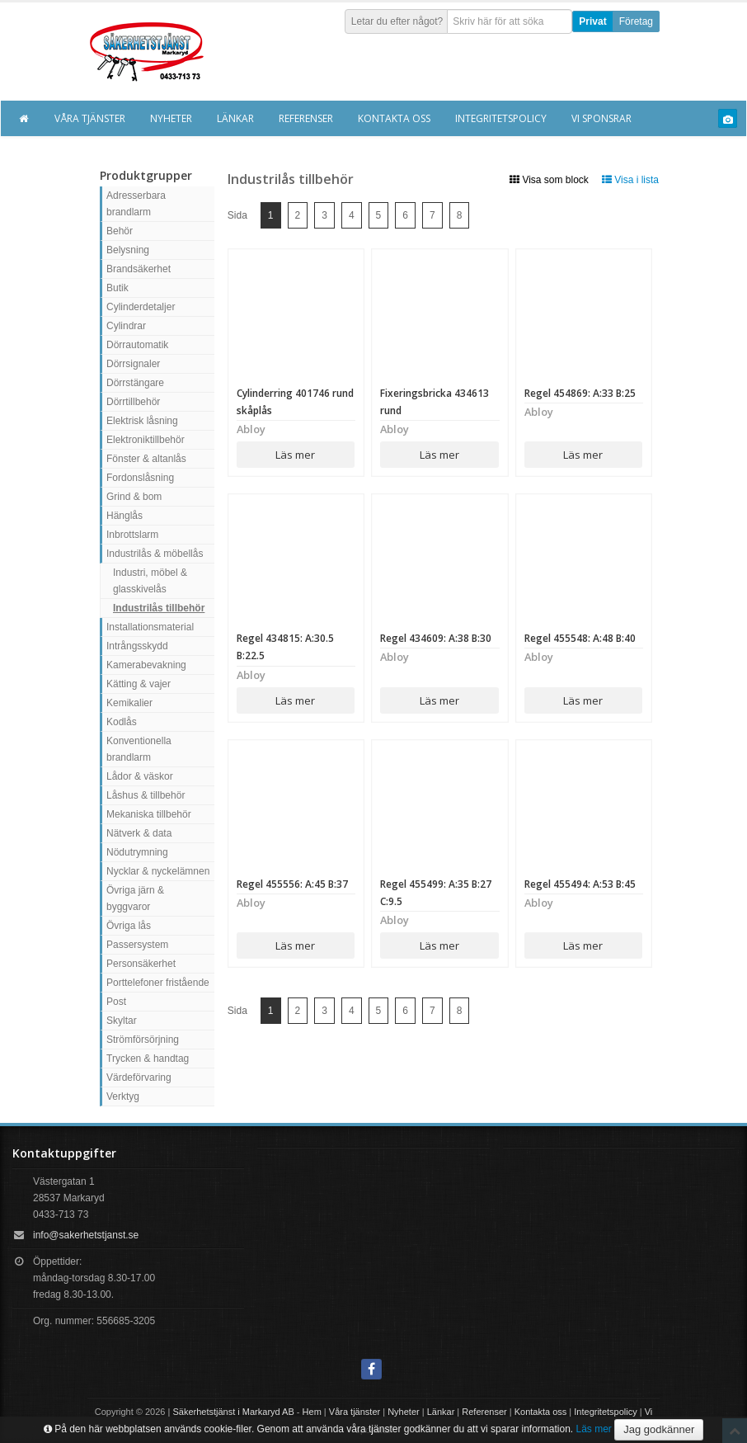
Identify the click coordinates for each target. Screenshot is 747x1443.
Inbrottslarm (132, 534)
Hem (312, 1412)
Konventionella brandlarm (138, 749)
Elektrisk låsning (142, 421)
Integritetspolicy (501, 118)
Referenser (306, 118)
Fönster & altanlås (146, 458)
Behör (119, 231)
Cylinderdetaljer (140, 307)
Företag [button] (636, 21)
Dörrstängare (135, 383)
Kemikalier (129, 703)
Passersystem (137, 944)
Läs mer (295, 454)
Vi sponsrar (601, 118)
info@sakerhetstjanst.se (86, 1235)
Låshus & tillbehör (145, 795)
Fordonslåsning (140, 477)
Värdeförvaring (138, 1077)
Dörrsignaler (133, 364)
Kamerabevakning (146, 665)
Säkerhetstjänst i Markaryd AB (233, 1412)
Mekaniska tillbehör (148, 814)
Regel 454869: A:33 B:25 (580, 393)
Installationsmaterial (150, 627)
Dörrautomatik (137, 345)
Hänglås (124, 515)
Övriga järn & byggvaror (135, 898)
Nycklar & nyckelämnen (157, 871)
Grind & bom (134, 496)
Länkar (235, 118)
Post (116, 1001)
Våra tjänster (89, 118)
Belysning (127, 250)
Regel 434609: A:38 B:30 (435, 638)
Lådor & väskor (139, 776)
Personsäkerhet (141, 963)
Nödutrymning (137, 852)
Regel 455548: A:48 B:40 (580, 638)
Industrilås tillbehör (158, 608)
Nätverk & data (138, 833)
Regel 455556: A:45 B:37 (292, 884)
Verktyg (122, 1096)
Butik (117, 288)
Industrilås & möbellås (154, 553)
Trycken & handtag (147, 1058)
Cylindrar (126, 326)
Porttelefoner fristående (157, 982)
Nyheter (171, 118)
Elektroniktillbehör (145, 440)
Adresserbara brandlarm (136, 204)
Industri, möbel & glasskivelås (150, 581)
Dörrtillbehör (133, 402)
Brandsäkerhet (138, 269)
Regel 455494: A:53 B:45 (580, 884)
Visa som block (549, 180)
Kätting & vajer (138, 684)
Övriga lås (128, 925)
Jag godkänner (658, 1429)
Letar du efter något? (397, 21)
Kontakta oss (394, 118)
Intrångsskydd (137, 646)
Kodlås (121, 722)
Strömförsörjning (142, 1039)
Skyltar (121, 1020)
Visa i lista (630, 180)
